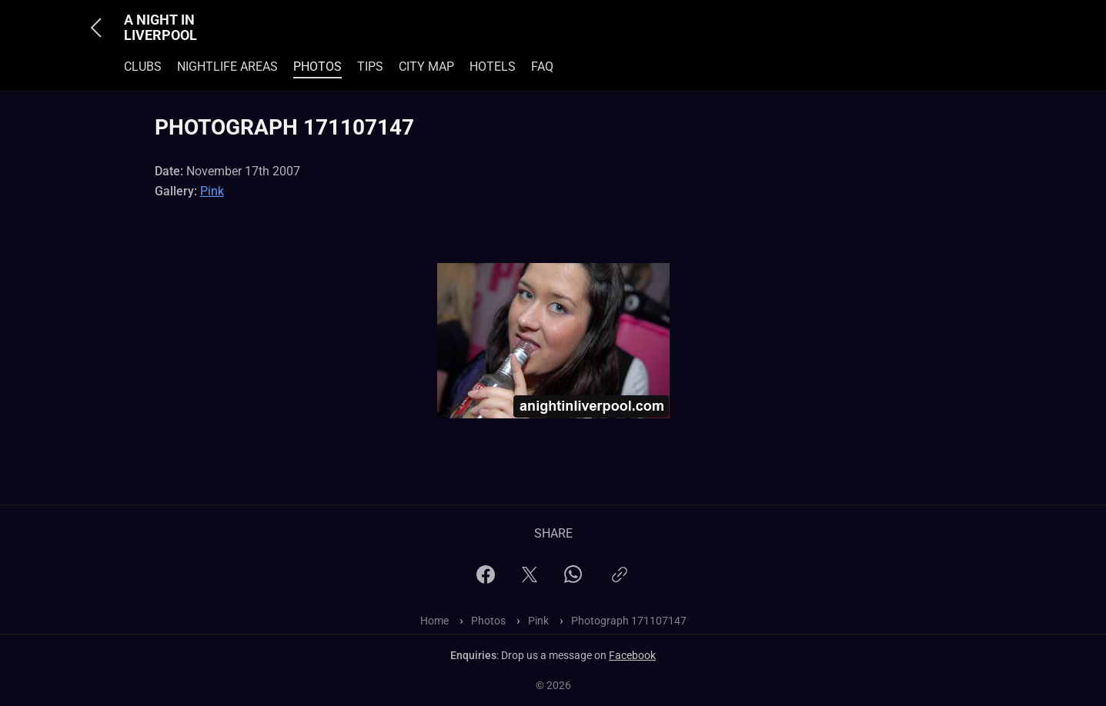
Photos (317, 66)
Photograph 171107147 (629, 620)
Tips (370, 66)
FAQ (542, 66)
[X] (529, 579)
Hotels (492, 66)
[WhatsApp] (573, 578)
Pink (212, 191)
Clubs (143, 66)
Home (434, 620)
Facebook (632, 655)
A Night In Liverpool (160, 27)
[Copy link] (619, 581)
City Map (426, 66)
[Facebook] (485, 579)
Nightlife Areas (227, 66)
